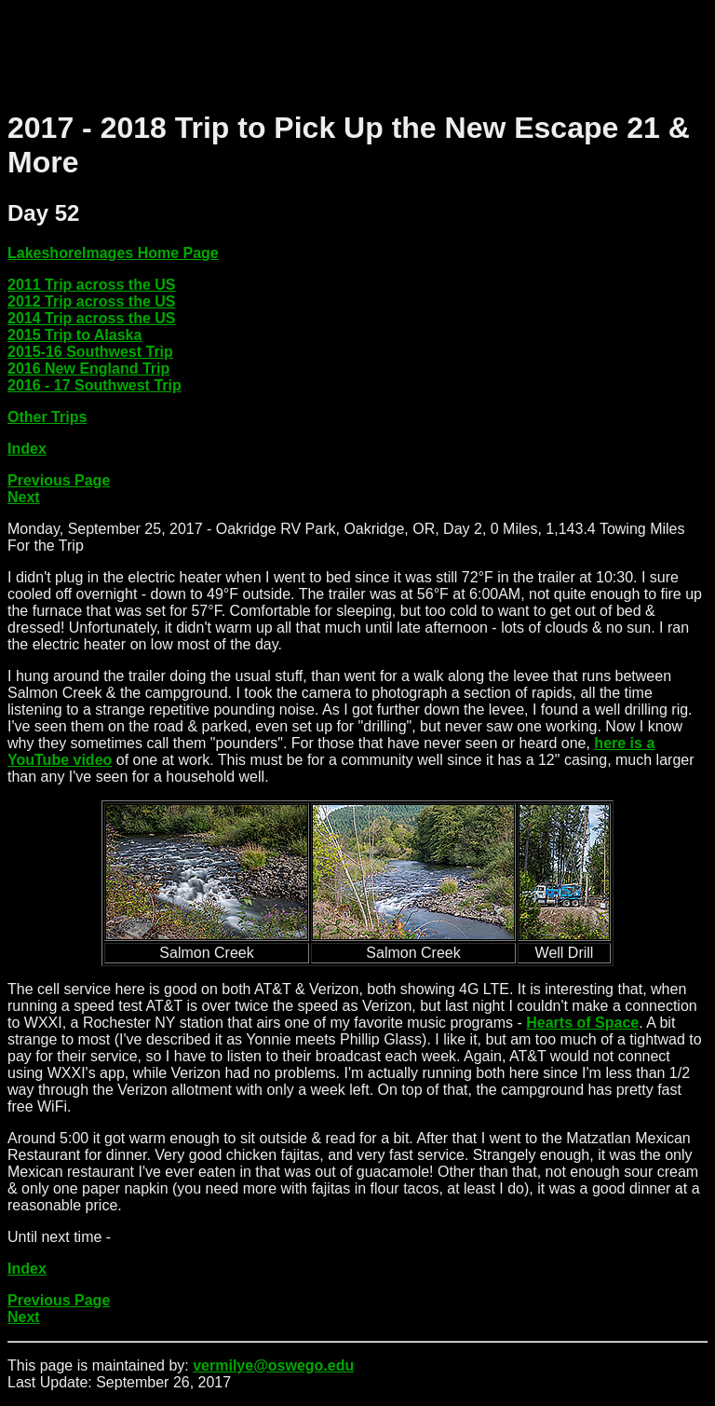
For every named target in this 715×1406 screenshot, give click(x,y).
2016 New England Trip (88, 368)
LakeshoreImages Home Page (113, 253)
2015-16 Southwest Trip (90, 352)
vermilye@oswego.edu (273, 1365)
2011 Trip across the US (91, 285)
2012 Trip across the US (91, 301)
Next (23, 497)
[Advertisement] (346, 49)
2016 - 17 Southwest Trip (94, 385)
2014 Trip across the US (91, 318)
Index (27, 449)
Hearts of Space (582, 1023)
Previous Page (58, 480)
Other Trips (47, 417)
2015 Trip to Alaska (74, 335)
